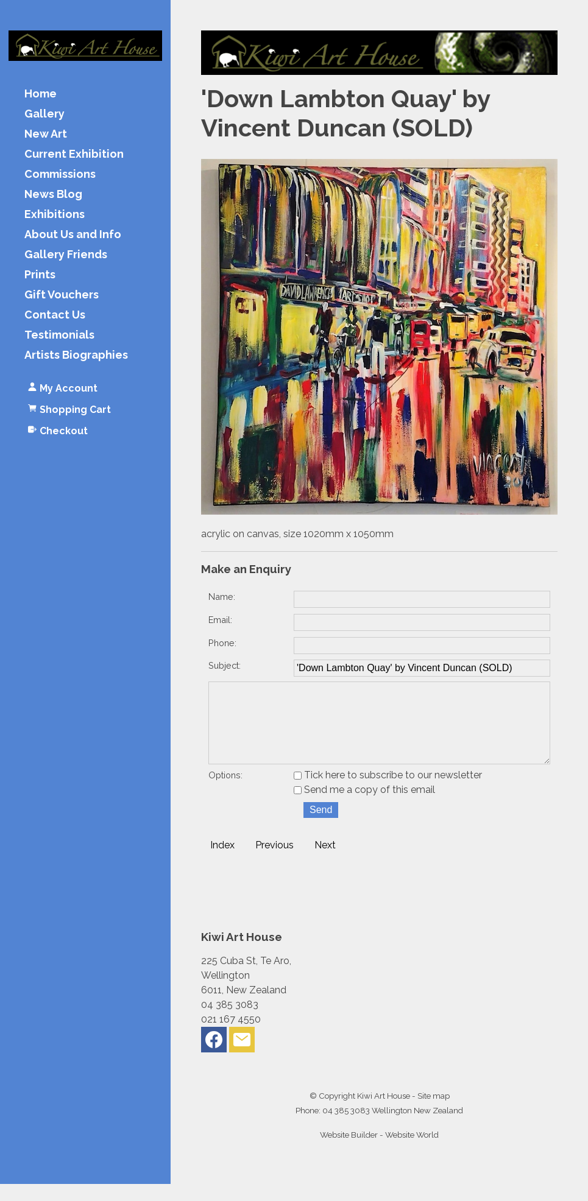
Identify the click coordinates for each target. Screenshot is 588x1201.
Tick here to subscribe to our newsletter (388, 792)
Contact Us (54, 315)
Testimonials (59, 335)
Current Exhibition (74, 154)
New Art (45, 134)
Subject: (224, 665)
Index (222, 862)
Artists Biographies (76, 355)
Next (325, 862)
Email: (220, 620)
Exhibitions (54, 214)
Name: (221, 596)
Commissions (60, 174)
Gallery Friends (65, 255)
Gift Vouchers (61, 295)
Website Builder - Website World (379, 1152)
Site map (433, 1113)
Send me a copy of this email (364, 806)
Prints (39, 275)
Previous (274, 862)
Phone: (222, 643)
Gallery (44, 114)
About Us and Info (72, 235)
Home (40, 94)
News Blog (53, 194)
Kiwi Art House (383, 1113)
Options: (225, 792)
